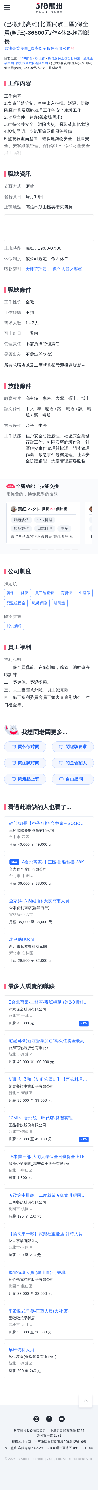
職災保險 (39, 603)
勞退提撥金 (16, 603)
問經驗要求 (76, 746)
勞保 (10, 593)
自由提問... (76, 779)
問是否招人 (76, 763)
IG (36, 1419)
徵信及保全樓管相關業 (64, 58)
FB (49, 1419)
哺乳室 (59, 603)
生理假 (84, 593)
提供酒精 (14, 626)
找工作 (40, 58)
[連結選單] (7, 7)
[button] (25, 549)
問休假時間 (28, 746)
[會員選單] (91, 7)
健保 (24, 593)
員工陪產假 (44, 593)
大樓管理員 (36, 269)
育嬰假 (66, 593)
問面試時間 (28, 763)
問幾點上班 (28, 779)
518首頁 (26, 58)
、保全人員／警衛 (65, 269)
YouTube (62, 1419)
